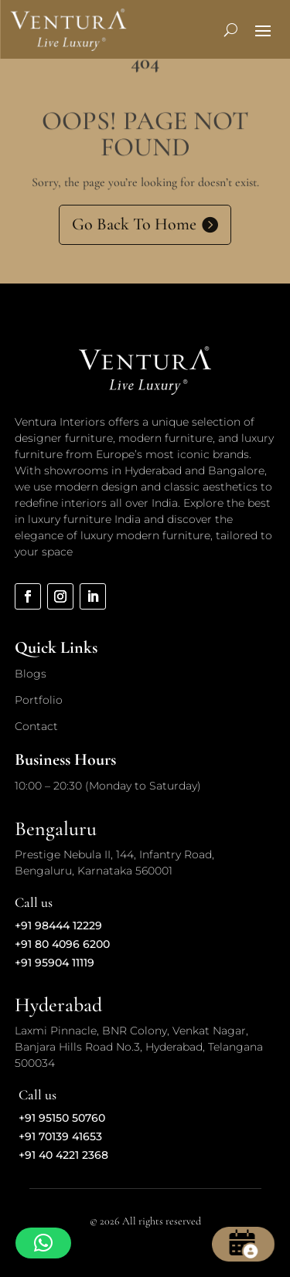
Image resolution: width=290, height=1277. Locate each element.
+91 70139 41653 (60, 1136)
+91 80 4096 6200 (62, 944)
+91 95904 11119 (54, 963)
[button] (43, 1243)
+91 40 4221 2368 (63, 1155)
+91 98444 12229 (58, 925)
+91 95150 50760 (62, 1118)
